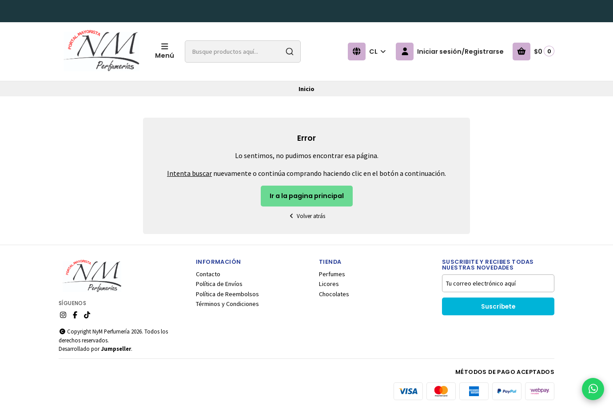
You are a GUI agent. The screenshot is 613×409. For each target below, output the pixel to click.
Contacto (208, 274)
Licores (329, 284)
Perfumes (332, 274)
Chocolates (334, 294)
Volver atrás (306, 216)
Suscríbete (498, 306)
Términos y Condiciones (227, 304)
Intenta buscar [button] (189, 173)
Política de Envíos (219, 284)
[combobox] (243, 51)
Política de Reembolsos (227, 294)
